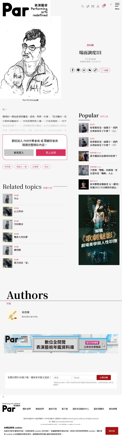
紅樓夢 (35, 166)
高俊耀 (93, 59)
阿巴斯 (8, 166)
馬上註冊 (51, 152)
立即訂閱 (104, 377)
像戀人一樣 (22, 166)
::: (111, 4)
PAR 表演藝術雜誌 (11, 407)
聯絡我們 (40, 408)
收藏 (106, 70)
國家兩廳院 (99, 408)
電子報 (65, 408)
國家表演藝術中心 (81, 408)
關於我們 (27, 408)
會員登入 (19, 152)
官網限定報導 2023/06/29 (90, 61)
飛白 (46, 166)
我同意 (112, 430)
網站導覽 (113, 408)
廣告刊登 (53, 408)
